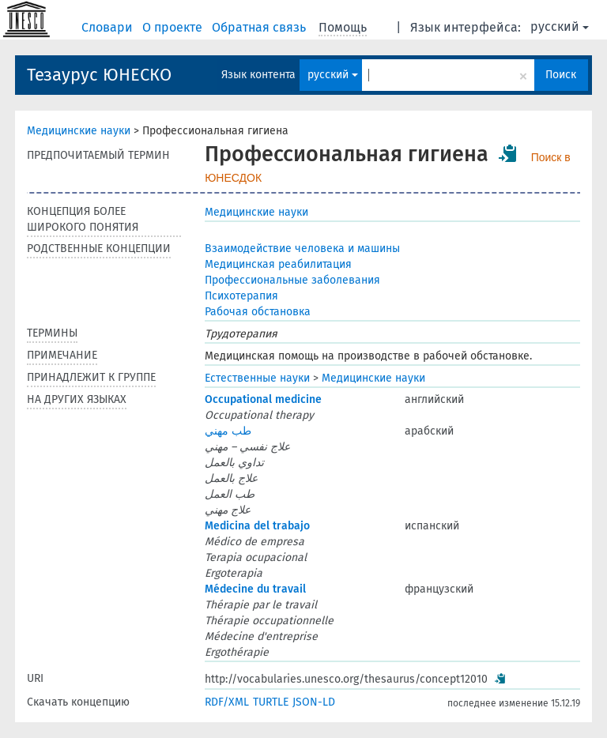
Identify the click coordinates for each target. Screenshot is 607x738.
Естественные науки (257, 378)
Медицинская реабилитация (278, 264)
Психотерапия (241, 296)
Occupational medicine (263, 399)
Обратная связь (260, 27)
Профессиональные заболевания (292, 280)
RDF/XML (227, 702)
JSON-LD (313, 702)
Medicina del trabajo (257, 526)
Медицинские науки (78, 130)
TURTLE (270, 702)
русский (559, 26)
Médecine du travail (255, 589)
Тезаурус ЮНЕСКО (99, 74)
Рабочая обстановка (258, 311)
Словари (108, 27)
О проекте (173, 27)
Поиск (560, 74)
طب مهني (228, 431)
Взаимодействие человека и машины (302, 248)
